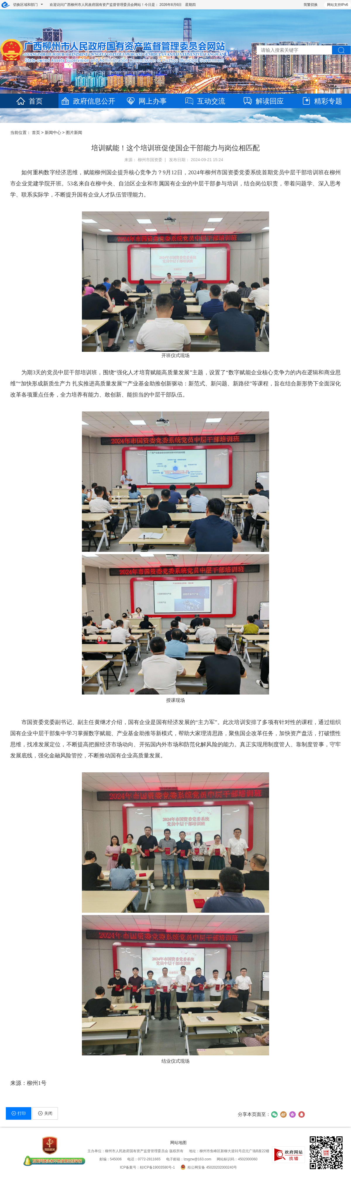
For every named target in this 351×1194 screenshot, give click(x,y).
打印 (18, 1113)
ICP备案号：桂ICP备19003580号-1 (147, 1167)
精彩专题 (321, 101)
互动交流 (204, 101)
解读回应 (263, 101)
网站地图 (178, 1142)
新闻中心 (53, 132)
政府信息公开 (87, 101)
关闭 (45, 1113)
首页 (29, 101)
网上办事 (146, 101)
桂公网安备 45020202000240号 (208, 1167)
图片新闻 (74, 132)
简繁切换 (311, 5)
